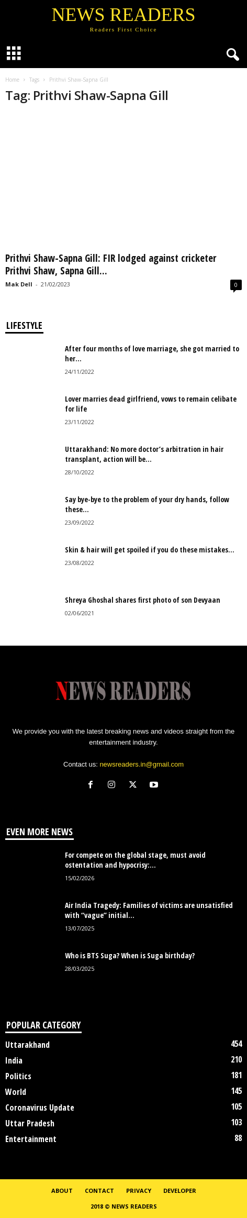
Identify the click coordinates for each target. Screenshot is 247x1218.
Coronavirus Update (39, 1107)
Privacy (138, 1190)
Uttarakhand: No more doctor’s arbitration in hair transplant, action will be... (144, 454)
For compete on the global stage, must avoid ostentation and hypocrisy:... (135, 860)
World (15, 1092)
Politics (18, 1076)
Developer (179, 1190)
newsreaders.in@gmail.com (141, 764)
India (14, 1060)
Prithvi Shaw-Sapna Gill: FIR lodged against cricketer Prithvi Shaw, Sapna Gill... (110, 264)
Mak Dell (18, 284)
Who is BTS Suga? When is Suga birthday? (130, 955)
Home (12, 79)
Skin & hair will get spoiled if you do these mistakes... (149, 550)
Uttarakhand (27, 1044)
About (62, 1190)
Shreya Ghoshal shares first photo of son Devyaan (142, 600)
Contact (99, 1190)
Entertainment (31, 1139)
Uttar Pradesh (29, 1123)
